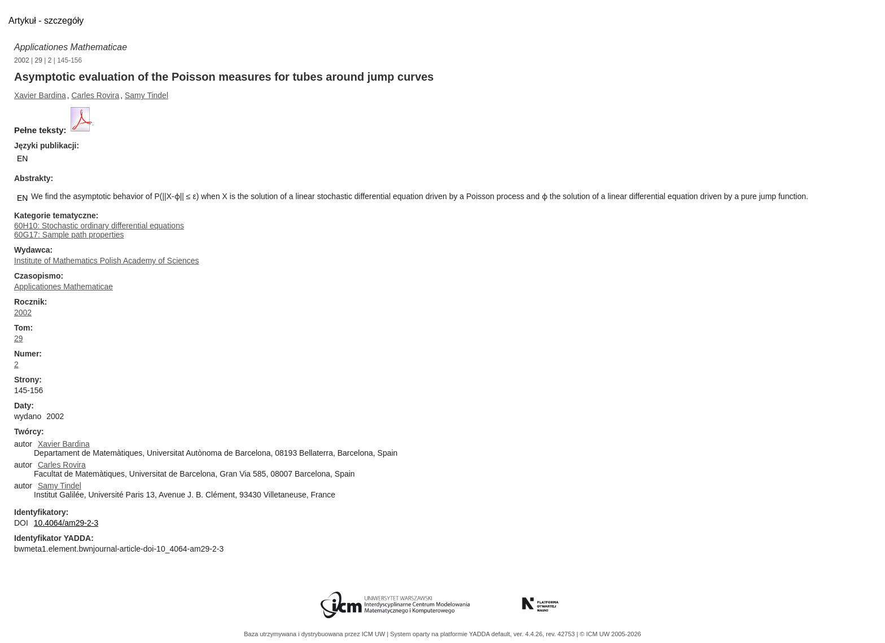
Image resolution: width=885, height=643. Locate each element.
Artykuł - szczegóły (46, 20)
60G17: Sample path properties (69, 234)
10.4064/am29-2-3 (66, 522)
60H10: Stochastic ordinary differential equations (99, 225)
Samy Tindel (146, 95)
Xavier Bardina (40, 95)
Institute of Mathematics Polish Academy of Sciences (106, 260)
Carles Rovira (96, 95)
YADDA (480, 634)
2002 (21, 60)
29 (38, 60)
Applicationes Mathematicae (70, 47)
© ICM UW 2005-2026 (610, 634)
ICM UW (374, 634)
